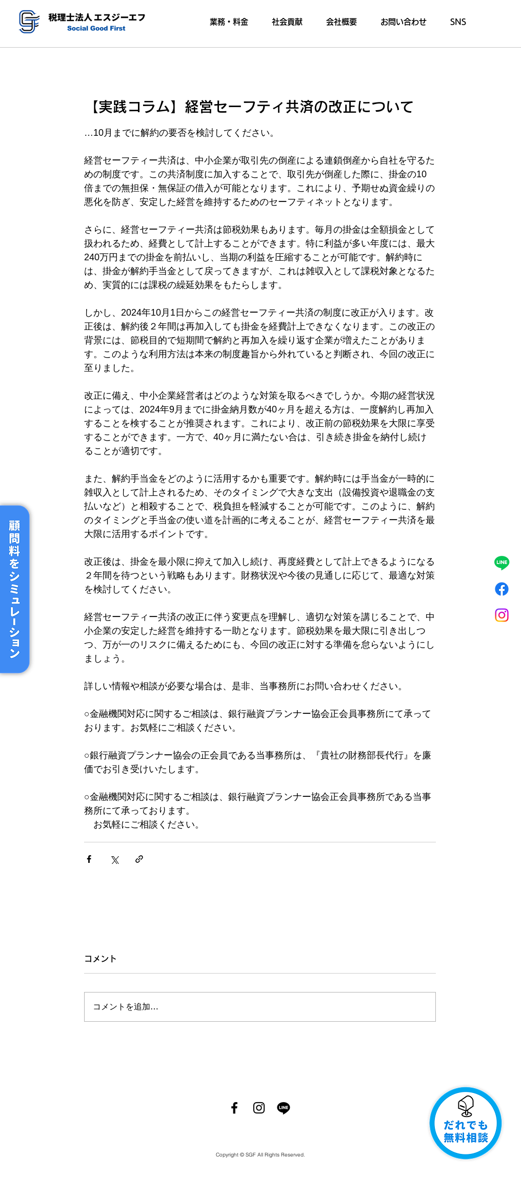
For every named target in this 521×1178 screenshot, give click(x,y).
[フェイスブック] (502, 589)
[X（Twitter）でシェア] (114, 859)
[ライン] (502, 563)
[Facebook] (234, 1107)
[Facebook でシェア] (89, 859)
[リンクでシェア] (139, 859)
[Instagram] (502, 615)
